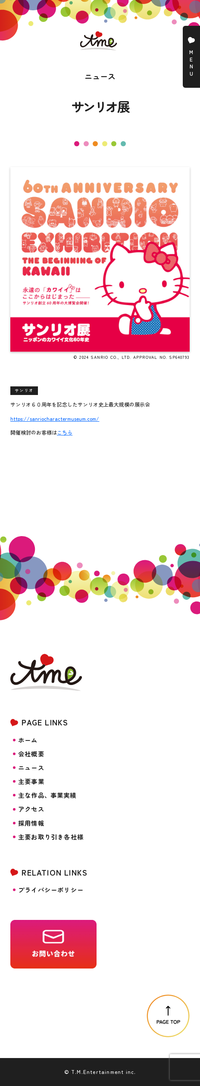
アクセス (31, 809)
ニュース (31, 767)
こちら (64, 432)
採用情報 (31, 823)
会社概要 (31, 754)
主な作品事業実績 (47, 795)
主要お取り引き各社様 (51, 837)
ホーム (28, 740)
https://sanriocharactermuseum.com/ (54, 418)
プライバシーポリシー (51, 889)
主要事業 (31, 781)
